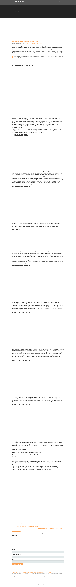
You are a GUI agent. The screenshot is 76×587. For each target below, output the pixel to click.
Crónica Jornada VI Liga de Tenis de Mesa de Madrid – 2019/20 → (51, 528)
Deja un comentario (37, 43)
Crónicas (22, 523)
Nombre (14, 549)
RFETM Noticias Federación (21, 570)
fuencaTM (27, 43)
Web (13, 559)
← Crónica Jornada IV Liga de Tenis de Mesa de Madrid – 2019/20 (25, 526)
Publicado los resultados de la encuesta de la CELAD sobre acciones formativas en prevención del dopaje (32, 572)
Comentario (15, 535)
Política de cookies (22, 3)
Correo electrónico (16, 554)
